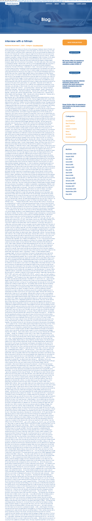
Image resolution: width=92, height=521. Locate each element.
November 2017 (71, 183)
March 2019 (69, 164)
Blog (63, 4)
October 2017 (70, 186)
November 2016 (71, 188)
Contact (71, 4)
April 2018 (69, 172)
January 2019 (70, 167)
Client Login (81, 4)
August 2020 (70, 156)
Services (49, 4)
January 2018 (70, 180)
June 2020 (69, 162)
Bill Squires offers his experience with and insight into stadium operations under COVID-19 (73, 62)
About (57, 4)
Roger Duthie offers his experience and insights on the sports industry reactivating (74, 106)
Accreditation (70, 120)
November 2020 (71, 153)
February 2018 (70, 178)
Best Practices (70, 123)
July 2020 (69, 159)
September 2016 (71, 191)
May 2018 (69, 170)
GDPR (68, 126)
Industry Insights (71, 129)
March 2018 (69, 175)
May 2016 (69, 194)
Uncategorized (38, 45)
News (67, 131)
